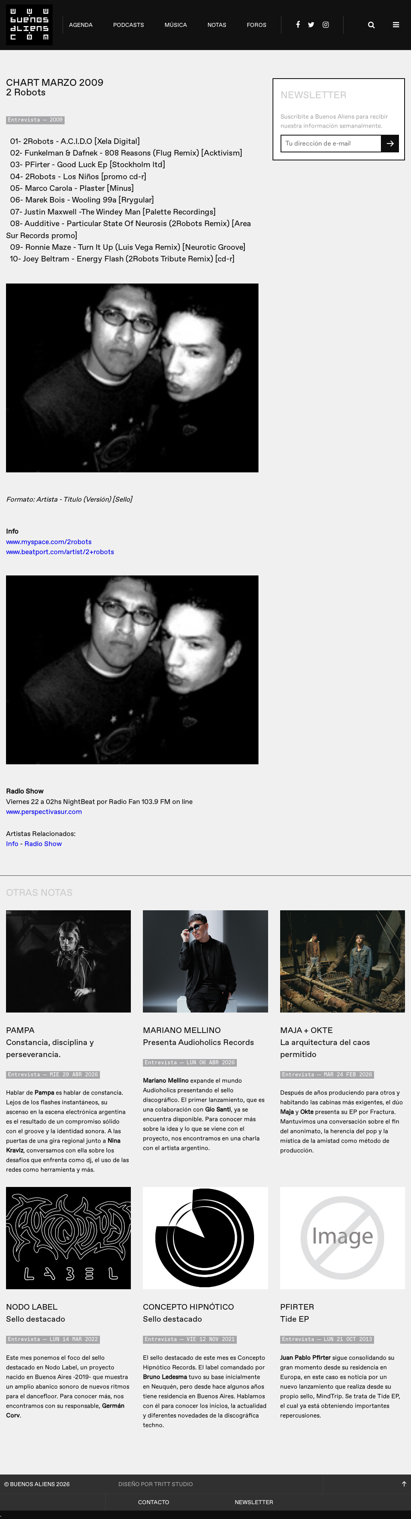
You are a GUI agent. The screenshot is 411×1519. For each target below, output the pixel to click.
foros (257, 25)
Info (12, 844)
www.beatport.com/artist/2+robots (60, 552)
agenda (81, 25)
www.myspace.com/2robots (49, 542)
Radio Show (43, 844)
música (176, 25)
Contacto (153, 1502)
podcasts (128, 25)
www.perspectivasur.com (44, 812)
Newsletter (254, 1502)
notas (217, 25)
